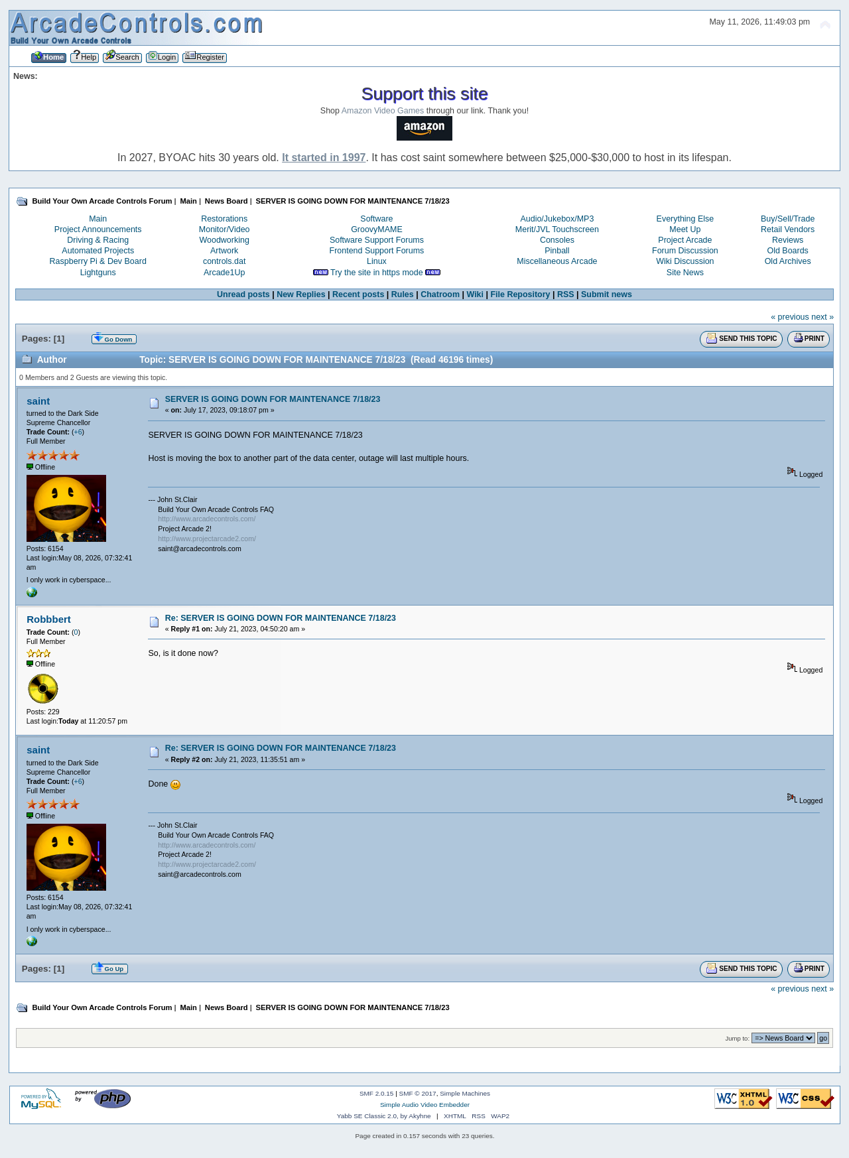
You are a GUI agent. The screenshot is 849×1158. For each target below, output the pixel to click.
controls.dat (224, 261)
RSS (565, 294)
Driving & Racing (98, 240)
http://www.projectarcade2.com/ (207, 539)
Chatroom (440, 294)
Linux (377, 261)
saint (38, 401)
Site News (685, 272)
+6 (78, 432)
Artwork (224, 250)
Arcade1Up (224, 272)
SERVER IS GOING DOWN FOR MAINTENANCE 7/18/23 (273, 399)
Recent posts (358, 294)
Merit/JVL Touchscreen (557, 229)
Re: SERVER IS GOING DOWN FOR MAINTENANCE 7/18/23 (280, 618)
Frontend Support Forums (377, 250)
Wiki (475, 294)
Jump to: (738, 1038)
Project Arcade (685, 240)
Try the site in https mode (376, 272)
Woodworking (224, 240)
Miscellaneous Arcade (557, 261)
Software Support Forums (377, 240)
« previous (790, 317)
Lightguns (98, 272)
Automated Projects (98, 250)
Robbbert (49, 619)
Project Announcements (98, 229)
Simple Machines (465, 1093)
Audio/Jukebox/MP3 (557, 219)
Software (376, 219)
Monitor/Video (224, 229)
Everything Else (685, 219)
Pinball (557, 250)
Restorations (224, 219)
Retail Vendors (788, 229)
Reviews (787, 240)
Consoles (557, 240)
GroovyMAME (377, 229)
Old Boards (787, 250)
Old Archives (788, 261)
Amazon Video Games (383, 110)
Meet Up (684, 229)
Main (98, 219)
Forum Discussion (685, 250)
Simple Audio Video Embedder (425, 1104)
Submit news (606, 294)
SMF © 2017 (417, 1093)
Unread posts (243, 294)
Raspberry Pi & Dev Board (98, 261)
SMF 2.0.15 (376, 1093)
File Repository (520, 294)
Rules (402, 294)
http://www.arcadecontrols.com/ (206, 519)
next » (822, 317)
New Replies (301, 294)
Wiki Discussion (685, 261)
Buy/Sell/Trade (788, 219)
